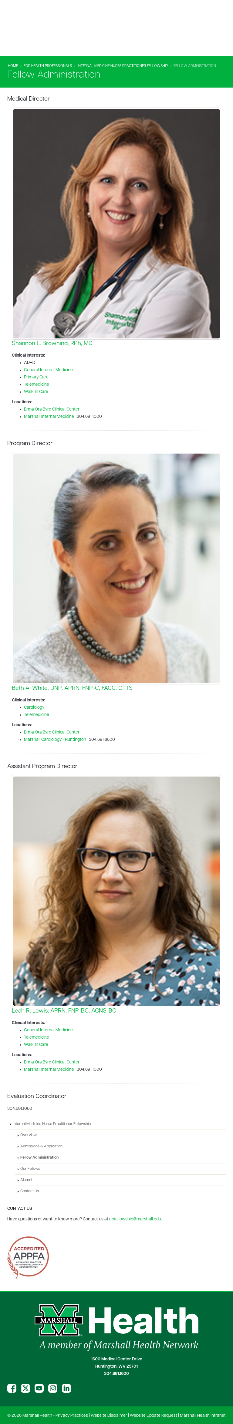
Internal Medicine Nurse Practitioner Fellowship (123, 66)
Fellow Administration (39, 1157)
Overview (28, 1135)
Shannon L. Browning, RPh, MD (52, 344)
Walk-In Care (36, 392)
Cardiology (34, 707)
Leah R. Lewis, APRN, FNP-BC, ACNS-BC (64, 1011)
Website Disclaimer (109, 1415)
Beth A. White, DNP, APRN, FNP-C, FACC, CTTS (72, 688)
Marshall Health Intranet (203, 1415)
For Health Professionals (48, 66)
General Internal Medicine (48, 370)
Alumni (26, 1180)
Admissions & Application (41, 1146)
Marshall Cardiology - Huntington (55, 739)
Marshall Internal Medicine (49, 416)
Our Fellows (30, 1169)
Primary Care (36, 377)
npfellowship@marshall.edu (135, 1219)
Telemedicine (36, 384)
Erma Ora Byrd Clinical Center (51, 409)
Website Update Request (153, 1415)
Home (13, 66)
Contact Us (29, 1191)
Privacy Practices (72, 1415)
